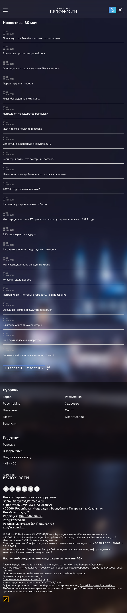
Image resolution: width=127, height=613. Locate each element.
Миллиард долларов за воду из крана (26, 264)
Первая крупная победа (18, 83)
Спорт (69, 410)
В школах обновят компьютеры (22, 324)
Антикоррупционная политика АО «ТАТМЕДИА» (32, 582)
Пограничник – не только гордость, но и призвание (34, 294)
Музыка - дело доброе (17, 279)
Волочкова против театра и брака (24, 53)
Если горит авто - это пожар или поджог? (28, 159)
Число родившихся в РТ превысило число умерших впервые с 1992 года (48, 219)
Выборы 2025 (12, 451)
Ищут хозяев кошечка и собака (22, 128)
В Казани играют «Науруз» (19, 234)
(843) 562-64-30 (30, 516)
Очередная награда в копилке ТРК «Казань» (31, 68)
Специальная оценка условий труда (25, 579)
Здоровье (72, 403)
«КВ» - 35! (10, 463)
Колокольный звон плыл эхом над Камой (28, 355)
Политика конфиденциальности (22, 576)
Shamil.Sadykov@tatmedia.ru (23, 501)
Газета (7, 417)
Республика (73, 397)
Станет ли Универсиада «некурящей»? (27, 143)
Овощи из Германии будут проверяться (27, 309)
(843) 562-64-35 (42, 523)
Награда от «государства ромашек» (25, 113)
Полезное (10, 410)
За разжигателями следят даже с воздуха (29, 249)
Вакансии (10, 423)
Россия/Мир (12, 403)
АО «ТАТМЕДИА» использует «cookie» (26, 567)
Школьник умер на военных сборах (25, 204)
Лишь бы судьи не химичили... (21, 98)
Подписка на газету (17, 457)
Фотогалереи (74, 417)
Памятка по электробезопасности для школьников (34, 174)
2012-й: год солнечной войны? (21, 189)
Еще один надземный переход (22, 340)
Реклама (9, 444)
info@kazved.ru (14, 520)
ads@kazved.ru (13, 527)
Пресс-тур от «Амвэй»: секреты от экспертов (31, 38)
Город (7, 397)
